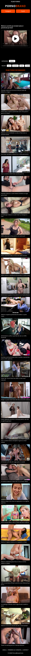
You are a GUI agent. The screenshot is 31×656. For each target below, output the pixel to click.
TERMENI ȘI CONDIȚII (14, 650)
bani (9, 65)
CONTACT (26, 650)
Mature (12, 61)
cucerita (15, 65)
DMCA (4, 650)
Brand (15, 6)
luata (22, 65)
